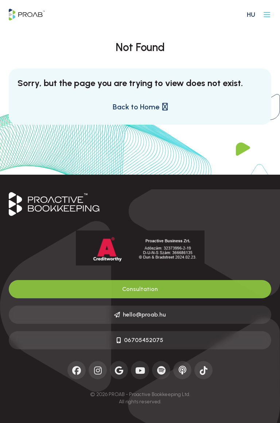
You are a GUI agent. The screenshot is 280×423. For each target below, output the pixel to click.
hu (251, 15)
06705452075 (140, 340)
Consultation (140, 289)
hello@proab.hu (140, 314)
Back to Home (140, 106)
